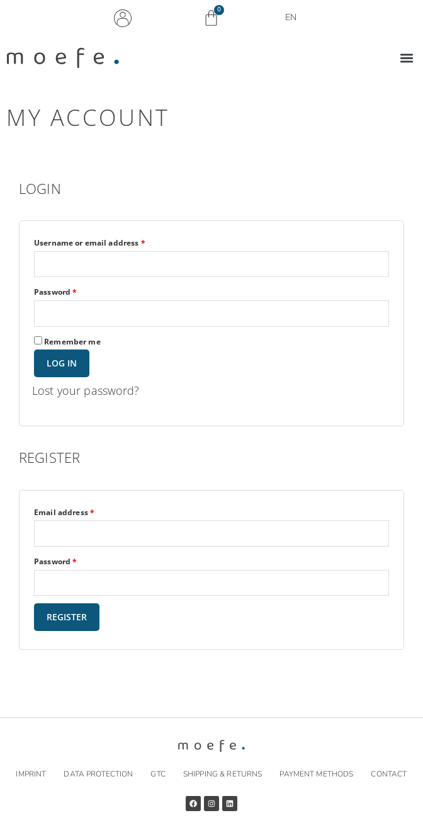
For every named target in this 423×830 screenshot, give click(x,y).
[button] (406, 58)
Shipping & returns (222, 774)
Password (72, 291)
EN (294, 17)
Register (67, 617)
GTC (157, 774)
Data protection (98, 774)
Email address (81, 511)
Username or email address (107, 242)
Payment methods (316, 774)
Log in (62, 363)
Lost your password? (86, 390)
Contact (389, 774)
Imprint (31, 774)
